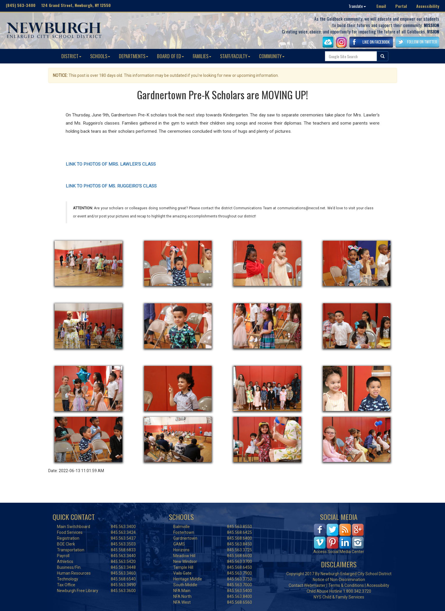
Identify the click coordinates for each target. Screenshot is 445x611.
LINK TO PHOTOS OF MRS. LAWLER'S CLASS (111, 164)
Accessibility (427, 6)
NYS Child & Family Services (339, 597)
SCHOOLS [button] (100, 56)
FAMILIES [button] (202, 56)
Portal (401, 6)
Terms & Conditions (346, 585)
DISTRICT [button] (71, 56)
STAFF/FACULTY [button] (235, 56)
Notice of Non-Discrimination (339, 579)
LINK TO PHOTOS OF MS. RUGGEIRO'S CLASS (111, 186)
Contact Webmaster (307, 585)
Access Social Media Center (338, 551)
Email (381, 6)
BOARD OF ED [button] (170, 56)
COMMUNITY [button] (272, 56)
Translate (357, 6)
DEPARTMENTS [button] (133, 56)
